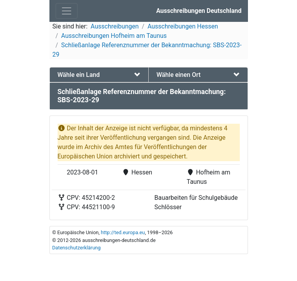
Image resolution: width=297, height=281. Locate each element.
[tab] (99, 75)
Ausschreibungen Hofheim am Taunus (114, 35)
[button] (99, 74)
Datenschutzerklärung (76, 248)
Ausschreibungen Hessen (183, 26)
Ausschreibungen (115, 26)
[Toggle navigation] (66, 11)
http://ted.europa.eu (123, 232)
